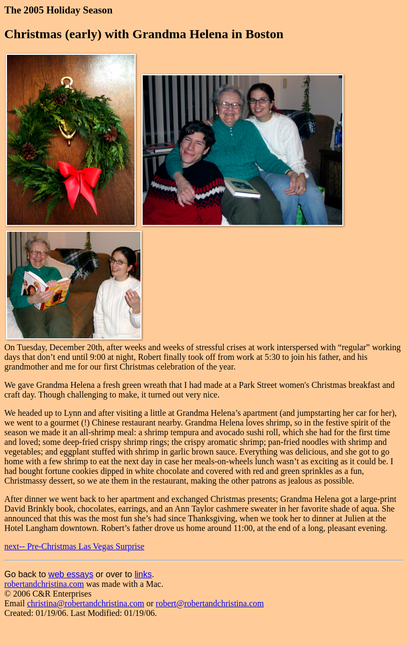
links (143, 574)
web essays (71, 574)
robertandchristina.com (44, 584)
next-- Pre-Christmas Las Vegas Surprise (74, 546)
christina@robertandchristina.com (85, 603)
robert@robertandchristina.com (210, 603)
